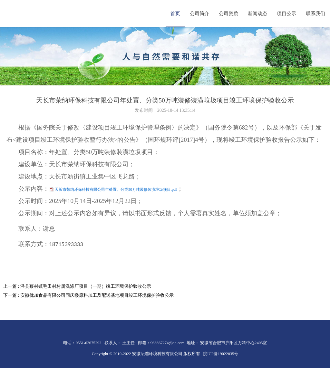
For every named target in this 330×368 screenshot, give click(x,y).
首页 (175, 13)
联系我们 (315, 13)
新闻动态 (257, 13)
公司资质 (228, 13)
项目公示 (286, 13)
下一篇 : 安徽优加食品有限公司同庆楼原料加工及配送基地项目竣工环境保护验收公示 (88, 295)
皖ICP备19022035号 (220, 354)
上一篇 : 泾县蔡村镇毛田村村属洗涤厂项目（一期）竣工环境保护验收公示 (77, 286)
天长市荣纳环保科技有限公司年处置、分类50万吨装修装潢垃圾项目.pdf (116, 189)
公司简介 (199, 13)
